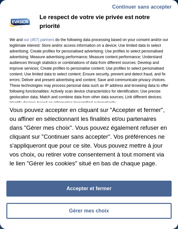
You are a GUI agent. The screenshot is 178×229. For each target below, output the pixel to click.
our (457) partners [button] (39, 42)
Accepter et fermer (89, 191)
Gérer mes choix (89, 213)
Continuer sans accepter (142, 9)
